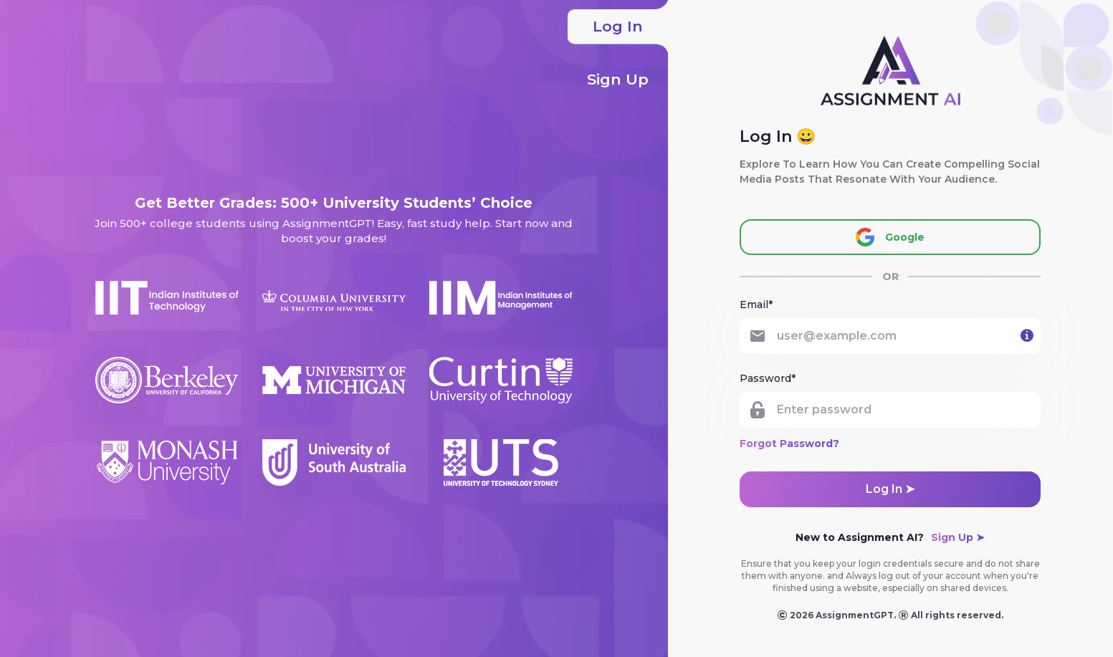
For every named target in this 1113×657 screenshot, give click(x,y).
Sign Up (627, 79)
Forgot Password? (789, 444)
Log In (618, 26)
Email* (756, 304)
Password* (768, 378)
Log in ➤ (890, 489)
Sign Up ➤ (958, 537)
